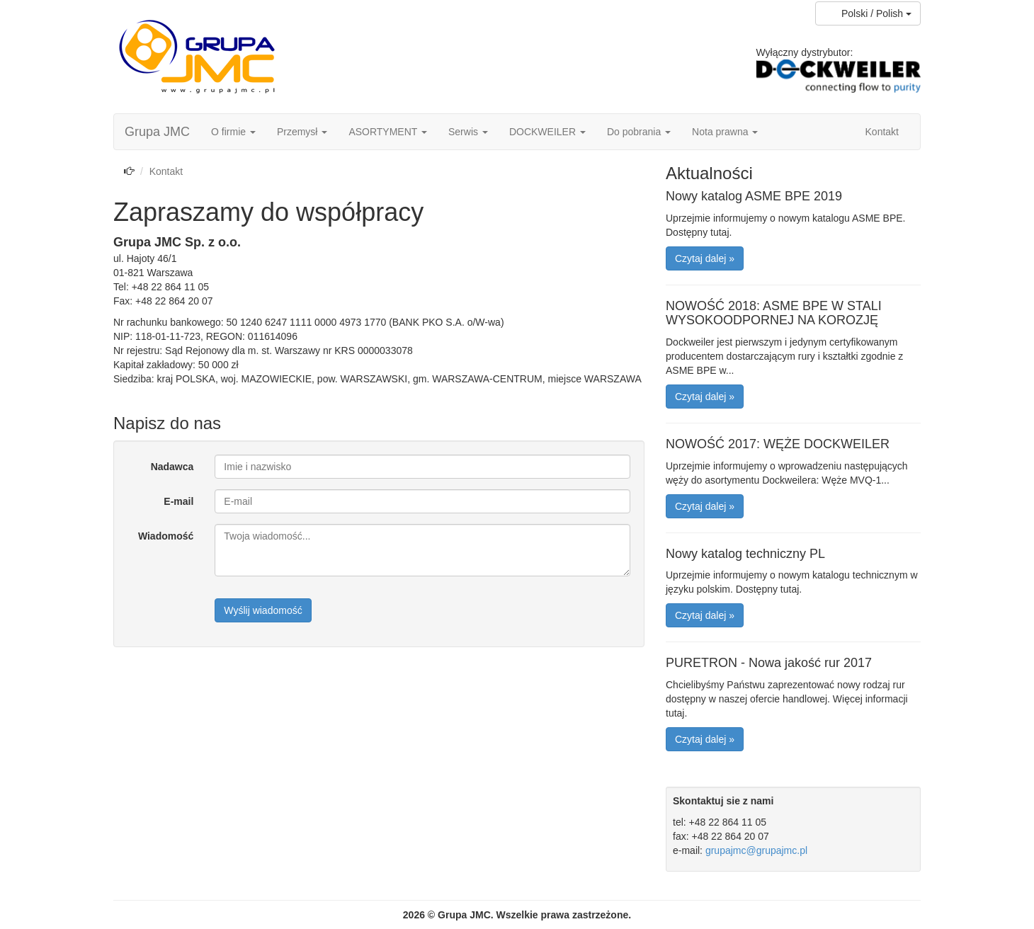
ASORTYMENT (387, 131)
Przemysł (302, 131)
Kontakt (882, 131)
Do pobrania (639, 131)
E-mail (178, 501)
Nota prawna (725, 131)
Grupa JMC (157, 132)
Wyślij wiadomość (263, 610)
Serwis (468, 131)
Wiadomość (165, 536)
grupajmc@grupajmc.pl (756, 850)
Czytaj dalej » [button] (704, 258)
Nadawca (172, 466)
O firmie (233, 131)
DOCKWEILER (547, 131)
